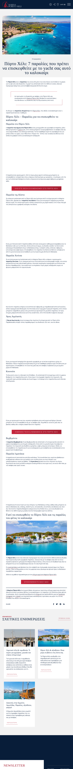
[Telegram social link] (66, 604)
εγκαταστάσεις (13, 567)
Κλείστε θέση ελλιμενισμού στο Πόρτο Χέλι (36, 188)
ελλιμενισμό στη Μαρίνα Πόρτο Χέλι (44, 575)
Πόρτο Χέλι (36, 111)
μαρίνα (20, 130)
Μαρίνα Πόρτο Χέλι (33, 98)
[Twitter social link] (57, 604)
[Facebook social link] (54, 604)
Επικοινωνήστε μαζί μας (36, 582)
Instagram (9, 596)
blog (37, 594)
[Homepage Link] (11, 7)
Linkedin (18, 596)
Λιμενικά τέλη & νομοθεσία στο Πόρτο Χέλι (36, 432)
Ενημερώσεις (36, 59)
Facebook (61, 594)
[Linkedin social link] (64, 604)
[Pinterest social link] (60, 604)
